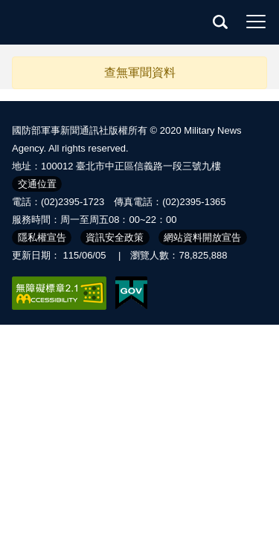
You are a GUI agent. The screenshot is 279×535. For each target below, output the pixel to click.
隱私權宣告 (42, 237)
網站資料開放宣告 (202, 237)
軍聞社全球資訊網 (74, 22)
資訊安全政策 (115, 237)
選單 (256, 21)
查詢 (220, 21)
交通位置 (37, 183)
